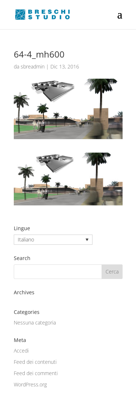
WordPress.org (30, 384)
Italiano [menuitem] (26, 239)
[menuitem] (53, 239)
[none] (53, 239)
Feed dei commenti (36, 373)
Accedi (21, 350)
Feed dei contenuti (35, 361)
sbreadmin (33, 66)
